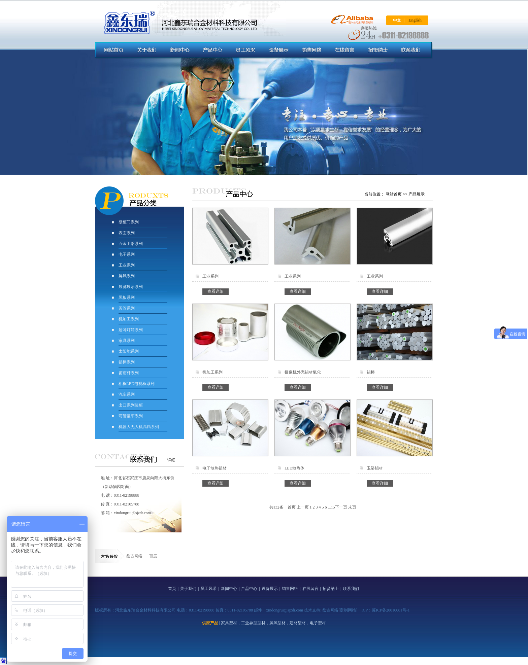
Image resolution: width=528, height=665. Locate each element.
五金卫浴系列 (131, 243)
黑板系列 (127, 297)
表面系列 (127, 233)
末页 (352, 507)
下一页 (341, 507)
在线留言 (310, 588)
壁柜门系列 (129, 222)
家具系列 (127, 340)
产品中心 (249, 588)
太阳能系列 (129, 351)
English (415, 20)
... (329, 507)
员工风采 (208, 588)
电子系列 (127, 254)
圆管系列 (127, 308)
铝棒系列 (127, 362)
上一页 (303, 507)
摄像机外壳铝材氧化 (303, 372)
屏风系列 (127, 276)
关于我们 (188, 588)
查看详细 (215, 291)
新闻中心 (229, 588)
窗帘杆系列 (129, 373)
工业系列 (127, 265)
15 (333, 507)
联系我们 (351, 588)
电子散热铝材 (214, 468)
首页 (292, 507)
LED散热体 (294, 468)
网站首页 (394, 194)
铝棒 (371, 372)
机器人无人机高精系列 (139, 426)
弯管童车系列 (131, 416)
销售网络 (290, 588)
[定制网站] (347, 610)
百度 (153, 556)
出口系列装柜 (131, 405)
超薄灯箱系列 (131, 329)
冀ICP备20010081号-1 (391, 610)
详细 (171, 460)
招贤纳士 (331, 588)
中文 (397, 20)
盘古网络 (134, 556)
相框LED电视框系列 (137, 383)
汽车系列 (127, 394)
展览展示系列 (131, 286)
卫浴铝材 (375, 468)
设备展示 (270, 588)
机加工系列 (129, 319)
